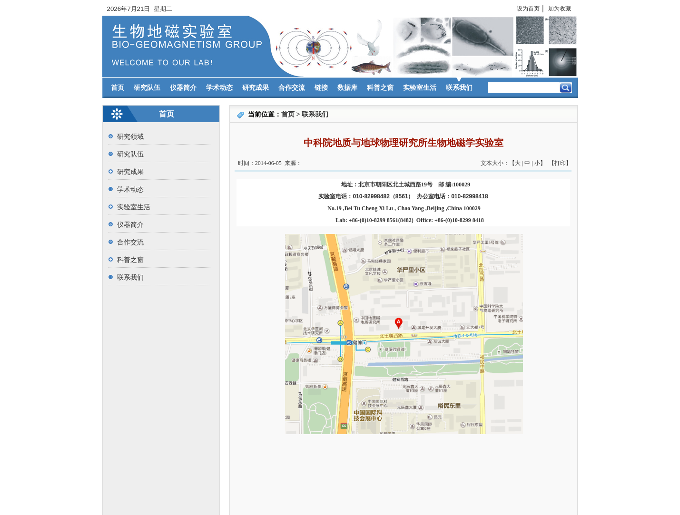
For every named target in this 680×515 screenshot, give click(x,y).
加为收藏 (559, 8)
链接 (321, 87)
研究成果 (255, 87)
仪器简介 (183, 87)
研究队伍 (147, 87)
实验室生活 (419, 87)
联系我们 (459, 87)
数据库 (347, 87)
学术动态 (219, 87)
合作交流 (291, 87)
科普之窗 (380, 87)
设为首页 (528, 8)
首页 (117, 87)
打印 (560, 163)
